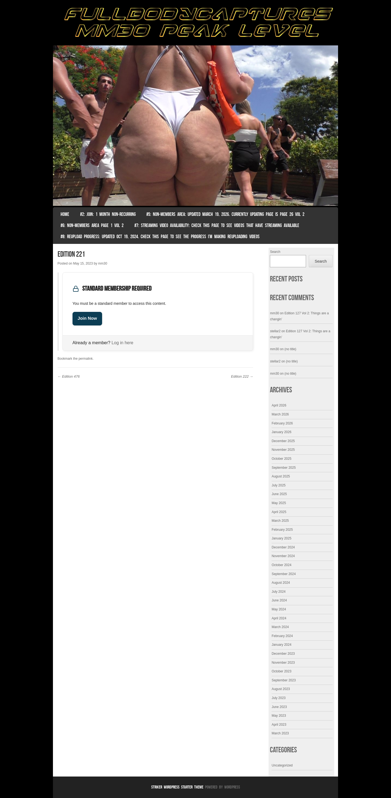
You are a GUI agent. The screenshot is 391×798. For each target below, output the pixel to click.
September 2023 (284, 680)
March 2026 (280, 414)
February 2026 (282, 423)
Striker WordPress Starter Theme (177, 787)
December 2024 (283, 547)
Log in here (122, 342)
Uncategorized (282, 765)
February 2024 (282, 636)
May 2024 (279, 609)
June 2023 (279, 707)
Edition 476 (69, 376)
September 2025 (284, 468)
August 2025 (281, 476)
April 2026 (279, 405)
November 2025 (283, 450)
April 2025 (279, 512)
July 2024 (278, 592)
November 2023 (283, 663)
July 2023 (278, 698)
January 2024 (281, 645)
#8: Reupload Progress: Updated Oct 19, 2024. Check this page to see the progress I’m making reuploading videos (160, 236)
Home (65, 214)
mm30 (102, 263)
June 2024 (279, 600)
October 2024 (281, 565)
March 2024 (280, 627)
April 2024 (279, 618)
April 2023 (279, 724)
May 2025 (279, 503)
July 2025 (278, 485)
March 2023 (280, 733)
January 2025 (281, 538)
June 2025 (279, 494)
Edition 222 (242, 376)
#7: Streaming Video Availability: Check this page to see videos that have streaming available (216, 225)
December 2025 (283, 441)
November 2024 (283, 556)
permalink (85, 359)
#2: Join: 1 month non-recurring (108, 214)
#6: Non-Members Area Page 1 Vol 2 (92, 225)
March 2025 (280, 521)
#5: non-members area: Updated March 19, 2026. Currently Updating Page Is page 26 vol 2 (225, 214)
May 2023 (279, 716)
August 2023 (281, 689)
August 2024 (281, 583)
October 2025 (281, 459)
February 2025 (282, 530)
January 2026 (281, 432)
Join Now (87, 318)
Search (275, 252)
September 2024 (284, 574)
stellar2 (275, 331)
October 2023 (281, 671)
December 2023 (283, 654)
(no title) (290, 349)
